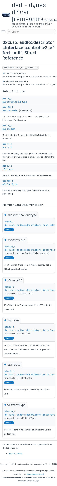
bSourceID (8, 129)
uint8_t (7, 98)
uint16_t (7, 107)
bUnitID (7, 147)
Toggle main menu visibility (4, 30)
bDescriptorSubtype (14, 102)
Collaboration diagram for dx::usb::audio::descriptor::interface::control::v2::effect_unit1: (28, 83)
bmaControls (9, 110)
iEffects (7, 169)
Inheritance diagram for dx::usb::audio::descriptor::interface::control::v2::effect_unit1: (28, 75)
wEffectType (9, 184)
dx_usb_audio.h (15, 453)
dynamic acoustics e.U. (35, 474)
